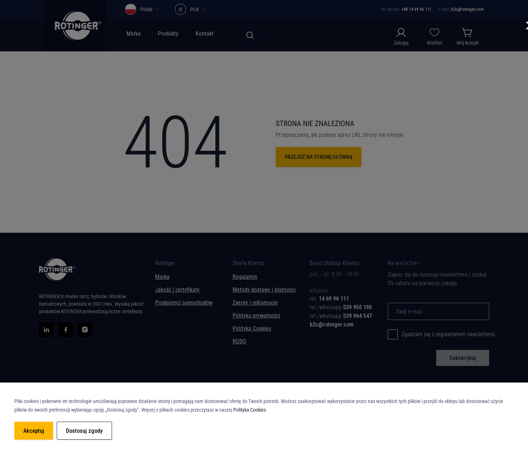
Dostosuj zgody (84, 430)
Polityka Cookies (252, 328)
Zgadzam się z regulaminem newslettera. (448, 334)
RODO (239, 341)
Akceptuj (33, 430)
